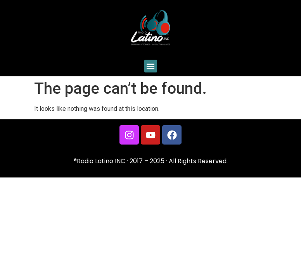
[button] (150, 66)
